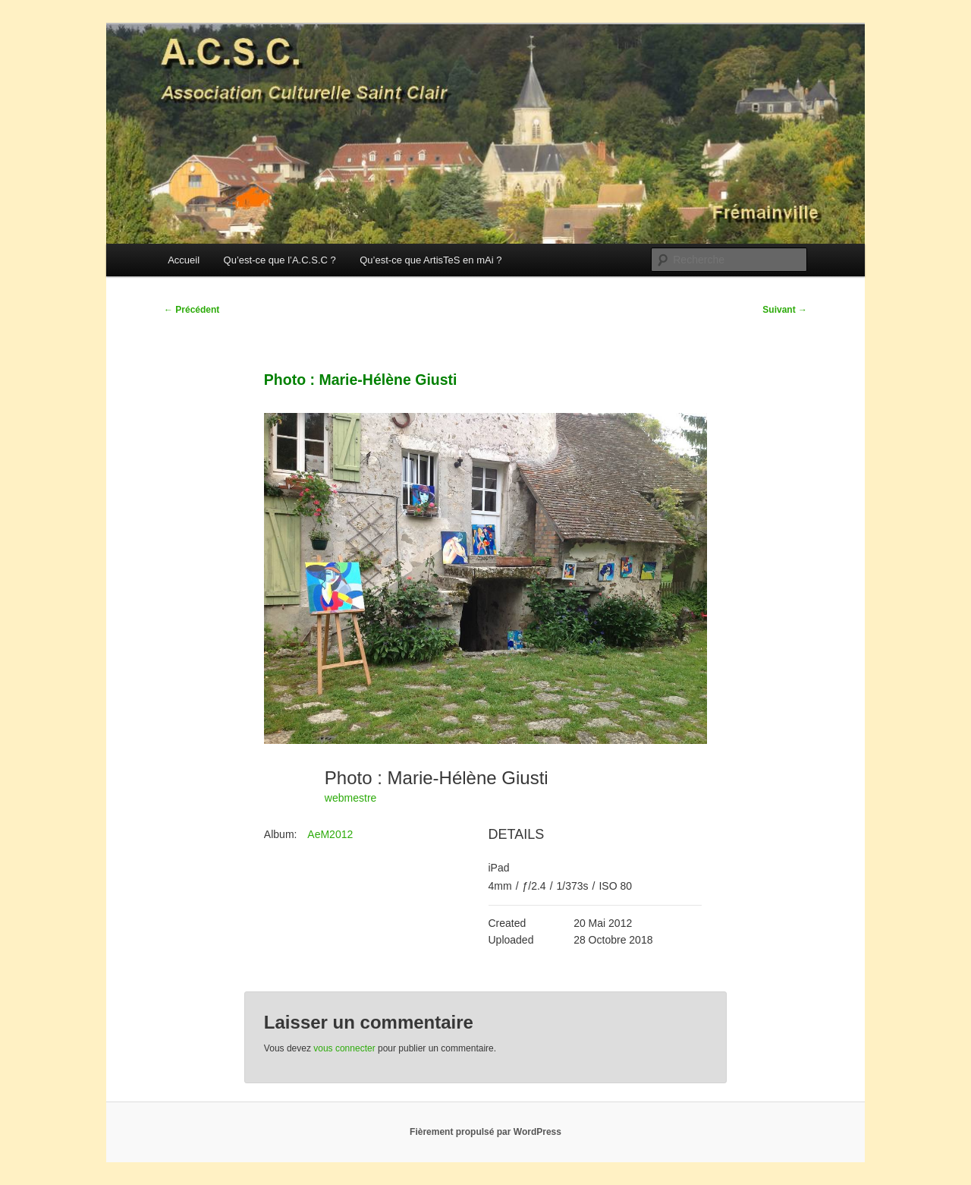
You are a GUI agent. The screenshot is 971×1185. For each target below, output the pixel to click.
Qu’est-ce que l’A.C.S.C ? (280, 260)
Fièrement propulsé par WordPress (485, 1132)
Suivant (784, 309)
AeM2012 (330, 834)
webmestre (350, 798)
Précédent (191, 309)
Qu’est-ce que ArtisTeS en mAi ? (430, 260)
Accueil (184, 260)
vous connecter (344, 1048)
